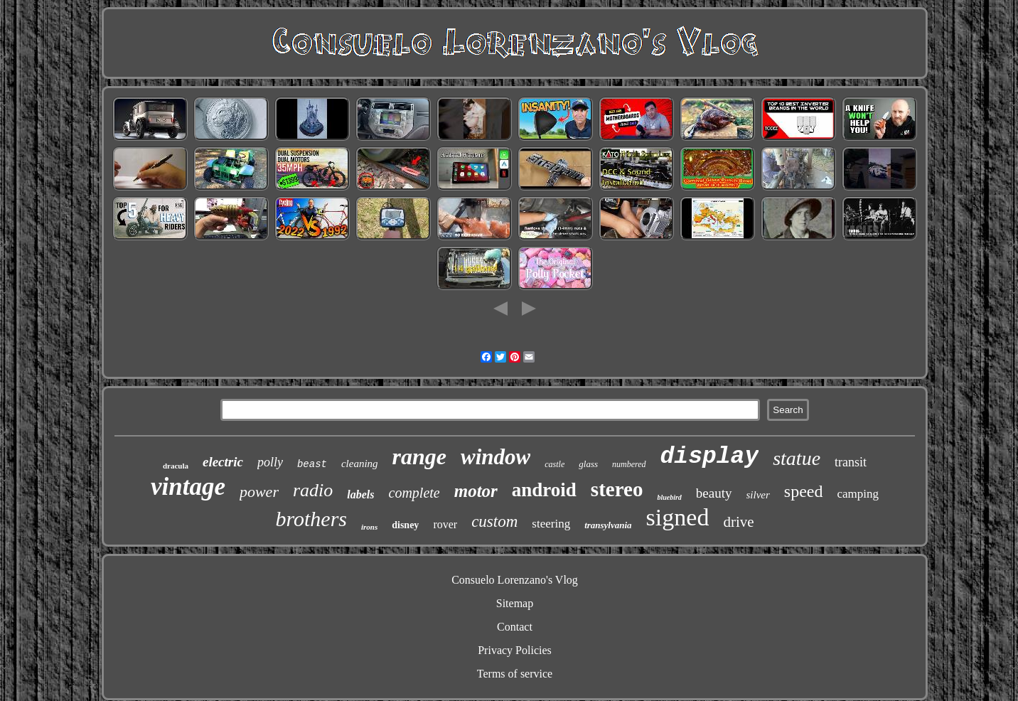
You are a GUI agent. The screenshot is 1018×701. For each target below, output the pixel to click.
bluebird (669, 497)
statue (796, 458)
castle (554, 464)
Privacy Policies (515, 650)
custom (494, 521)
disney (405, 525)
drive (738, 521)
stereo (617, 489)
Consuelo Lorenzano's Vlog (514, 580)
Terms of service (514, 674)
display (709, 457)
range (419, 456)
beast (312, 464)
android (544, 490)
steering (551, 523)
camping (858, 494)
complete (414, 493)
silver (758, 495)
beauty (714, 493)
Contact (514, 627)
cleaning (359, 463)
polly (270, 462)
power (259, 492)
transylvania (607, 525)
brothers (311, 518)
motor (476, 491)
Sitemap (514, 603)
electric (223, 461)
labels (360, 494)
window (495, 456)
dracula (175, 465)
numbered (629, 464)
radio (313, 490)
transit (851, 462)
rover (445, 524)
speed (803, 491)
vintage (188, 487)
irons (369, 527)
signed (677, 517)
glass (588, 464)
